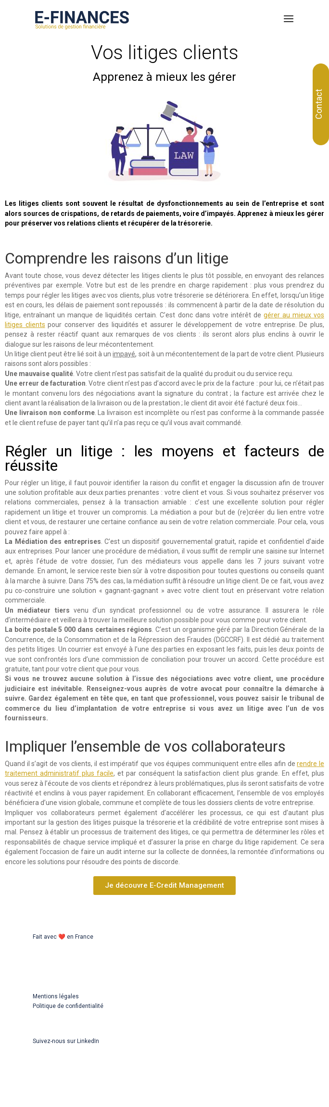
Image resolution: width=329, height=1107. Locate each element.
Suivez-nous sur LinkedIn (66, 1041)
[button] (164, 885)
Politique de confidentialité (68, 1006)
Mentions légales (56, 996)
